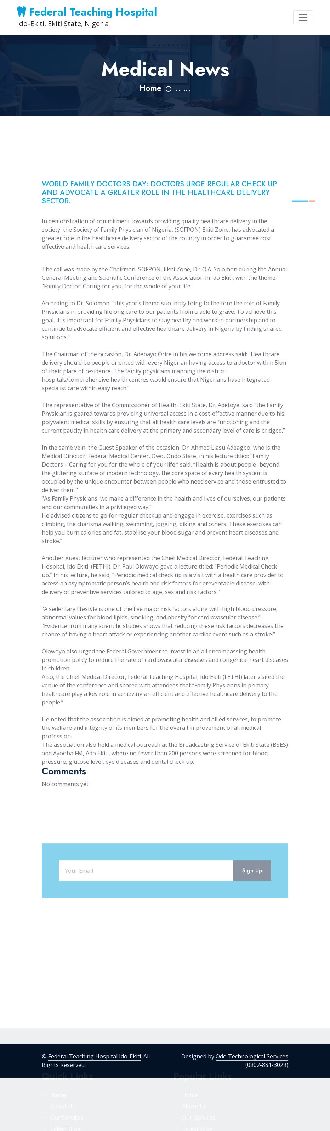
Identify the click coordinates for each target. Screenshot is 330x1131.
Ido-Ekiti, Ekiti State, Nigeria (87, 17)
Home (150, 88)
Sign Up (252, 886)
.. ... (183, 88)
